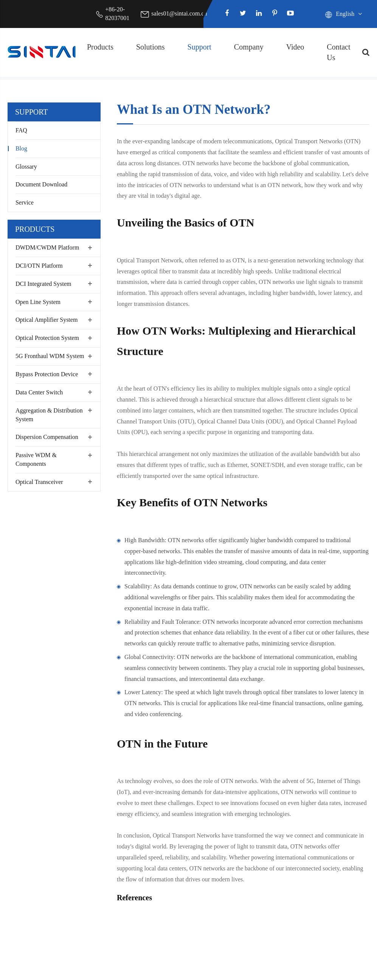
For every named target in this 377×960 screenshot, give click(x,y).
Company (249, 47)
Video (295, 47)
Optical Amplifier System (47, 319)
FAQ (21, 130)
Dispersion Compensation (47, 437)
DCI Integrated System (43, 284)
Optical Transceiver (39, 482)
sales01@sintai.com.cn (179, 13)
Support (199, 47)
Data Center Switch (39, 392)
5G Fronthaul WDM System (50, 356)
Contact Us (338, 52)
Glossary (26, 166)
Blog (21, 148)
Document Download (41, 184)
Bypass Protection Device (47, 374)
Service (25, 202)
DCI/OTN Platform (39, 265)
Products (100, 47)
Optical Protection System (47, 338)
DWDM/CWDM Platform (47, 247)
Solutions (150, 47)
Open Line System (38, 302)
